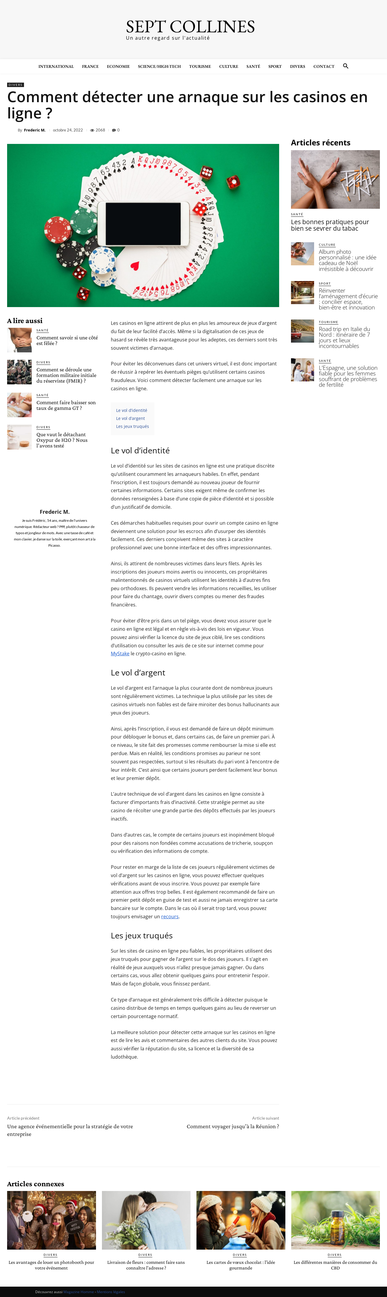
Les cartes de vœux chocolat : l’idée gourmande (241, 1265)
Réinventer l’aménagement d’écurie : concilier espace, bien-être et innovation (347, 285)
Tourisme (328, 304)
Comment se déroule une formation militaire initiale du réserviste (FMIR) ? (66, 375)
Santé (42, 330)
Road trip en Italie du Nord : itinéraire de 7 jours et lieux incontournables (348, 315)
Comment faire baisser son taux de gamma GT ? (66, 405)
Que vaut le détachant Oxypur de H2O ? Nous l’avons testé (61, 440)
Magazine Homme (78, 1291)
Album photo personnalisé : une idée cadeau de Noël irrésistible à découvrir (348, 254)
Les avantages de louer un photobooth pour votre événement (51, 1265)
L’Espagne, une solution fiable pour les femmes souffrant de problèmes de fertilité (347, 348)
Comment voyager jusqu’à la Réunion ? (233, 1126)
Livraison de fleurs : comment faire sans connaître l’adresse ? (146, 1265)
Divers (15, 85)
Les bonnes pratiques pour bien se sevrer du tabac (333, 224)
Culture (327, 243)
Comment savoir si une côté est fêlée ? (67, 340)
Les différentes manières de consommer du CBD (335, 1265)
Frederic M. (35, 130)
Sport (325, 273)
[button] (346, 66)
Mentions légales (111, 1291)
